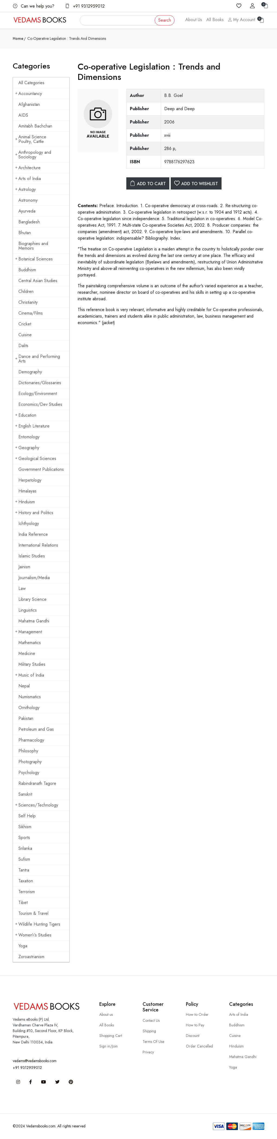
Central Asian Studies (37, 281)
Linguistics (27, 610)
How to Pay (195, 1025)
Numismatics (29, 697)
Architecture (28, 168)
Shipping (149, 1031)
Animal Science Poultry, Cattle (30, 139)
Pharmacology (31, 740)
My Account (241, 20)
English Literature (32, 426)
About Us (193, 20)
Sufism (24, 859)
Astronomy (28, 200)
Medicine (26, 653)
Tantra (23, 870)
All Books (215, 20)
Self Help (27, 816)
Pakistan (25, 718)
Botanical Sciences (34, 259)
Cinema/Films (30, 313)
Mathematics (29, 642)
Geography (27, 448)
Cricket (24, 324)
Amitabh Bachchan (35, 126)
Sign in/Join (108, 1046)
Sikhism (24, 827)
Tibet (23, 902)
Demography (30, 372)
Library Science (32, 599)
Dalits (23, 345)
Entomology (28, 437)
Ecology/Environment (37, 393)
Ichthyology (28, 523)
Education (25, 415)
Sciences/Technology (36, 805)
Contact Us (151, 1020)
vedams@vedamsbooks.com (35, 1060)
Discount (192, 1035)
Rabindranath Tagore (37, 783)
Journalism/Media (34, 578)
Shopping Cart (110, 1035)
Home (18, 38)
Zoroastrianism (31, 957)
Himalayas (27, 491)
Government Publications (41, 469)
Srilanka (25, 848)
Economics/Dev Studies (40, 404)
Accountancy (28, 93)
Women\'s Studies (33, 935)
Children (26, 291)
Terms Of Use (153, 1041)
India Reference (33, 534)
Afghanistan (29, 104)
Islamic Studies (31, 556)
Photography (30, 762)
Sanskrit (25, 794)
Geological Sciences (35, 458)
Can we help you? (33, 6)
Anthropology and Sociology (33, 154)
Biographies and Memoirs (33, 245)
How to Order (197, 1014)
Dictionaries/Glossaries (39, 383)
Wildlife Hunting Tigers (37, 924)
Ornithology (28, 707)
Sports (24, 837)
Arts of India (28, 178)
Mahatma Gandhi (33, 621)
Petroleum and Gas (36, 729)
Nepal (24, 686)
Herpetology (29, 480)
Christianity (28, 302)
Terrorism (26, 892)
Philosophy (28, 751)
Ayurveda (26, 211)
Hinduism (25, 502)
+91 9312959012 (85, 6)
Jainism (24, 567)
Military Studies (31, 664)
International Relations (38, 545)
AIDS (23, 115)
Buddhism (27, 270)
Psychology (28, 772)
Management (28, 632)
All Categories (31, 83)
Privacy (148, 1052)
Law (22, 588)
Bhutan (24, 233)
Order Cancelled (199, 1046)
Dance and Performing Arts (37, 358)
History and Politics (34, 513)
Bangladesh (29, 222)
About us (106, 1014)
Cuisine (25, 335)
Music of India (29, 675)
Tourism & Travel (33, 913)
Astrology (25, 189)
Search (164, 20)
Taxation (25, 881)
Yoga (22, 946)
